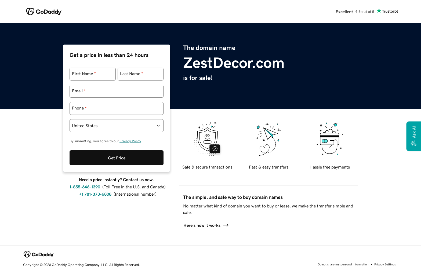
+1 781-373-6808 (95, 194)
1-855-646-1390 (85, 187)
